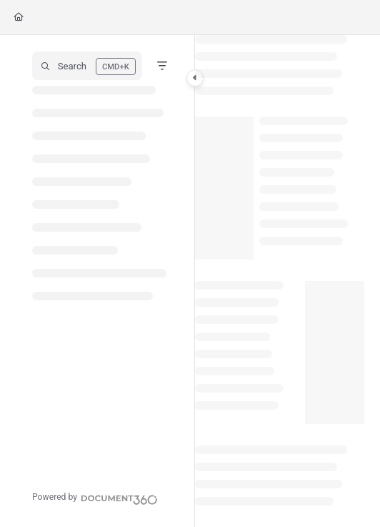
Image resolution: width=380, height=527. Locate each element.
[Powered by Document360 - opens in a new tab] (95, 497)
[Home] (19, 17)
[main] (279, 281)
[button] (87, 65)
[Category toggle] (195, 78)
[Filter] (162, 65)
